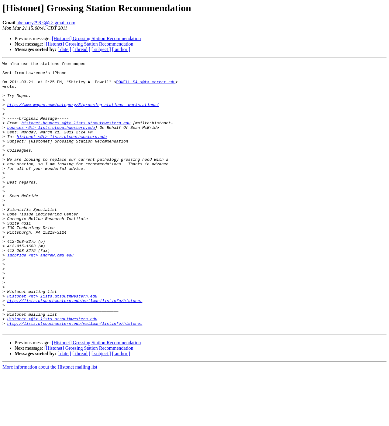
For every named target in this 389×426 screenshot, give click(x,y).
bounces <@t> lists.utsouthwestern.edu (51, 141)
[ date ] (64, 49)
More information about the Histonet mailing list (49, 420)
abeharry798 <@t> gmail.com (46, 22)
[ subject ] (101, 49)
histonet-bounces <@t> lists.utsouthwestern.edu (75, 135)
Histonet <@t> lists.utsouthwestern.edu (52, 343)
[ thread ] (81, 49)
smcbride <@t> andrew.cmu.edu (40, 294)
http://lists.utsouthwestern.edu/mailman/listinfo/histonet (75, 349)
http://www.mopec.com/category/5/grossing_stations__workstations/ (83, 113)
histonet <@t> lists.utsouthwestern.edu (62, 152)
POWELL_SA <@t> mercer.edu (145, 86)
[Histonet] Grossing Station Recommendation (96, 38)
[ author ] (121, 49)
